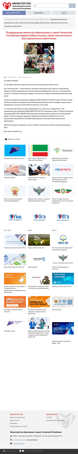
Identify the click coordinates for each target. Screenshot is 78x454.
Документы (14, 423)
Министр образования (17, 417)
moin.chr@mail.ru (18, 443)
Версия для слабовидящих (34, 451)
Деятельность (15, 420)
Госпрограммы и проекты (18, 426)
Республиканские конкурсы (55, 420)
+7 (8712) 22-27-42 (19, 440)
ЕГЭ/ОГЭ (49, 417)
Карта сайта (11, 451)
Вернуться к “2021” (14, 139)
